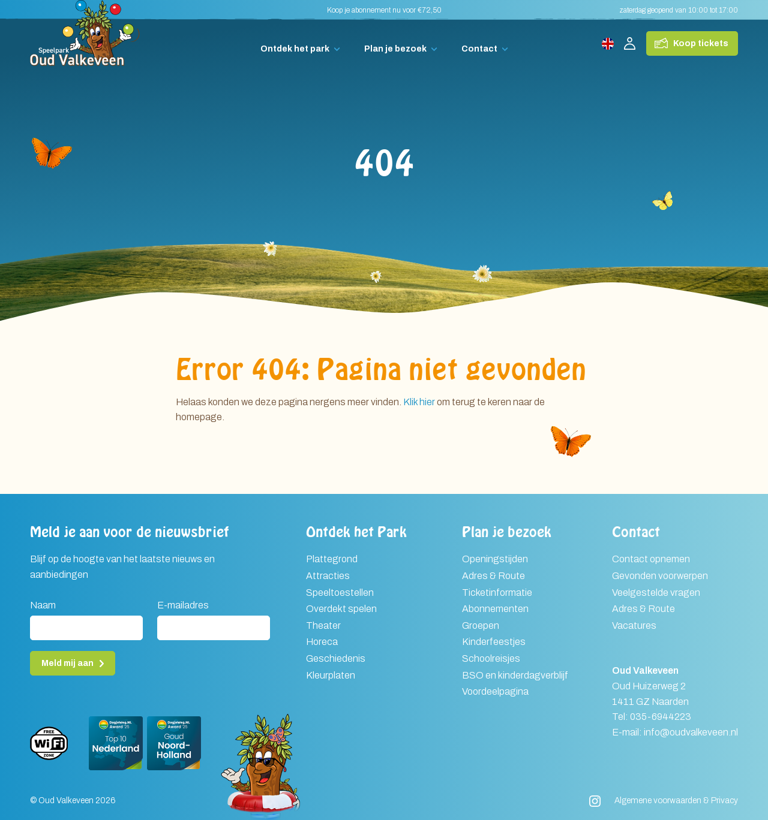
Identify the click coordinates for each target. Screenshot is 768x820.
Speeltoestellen (340, 592)
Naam (43, 605)
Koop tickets (700, 43)
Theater (323, 625)
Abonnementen (495, 609)
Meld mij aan (67, 663)
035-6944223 (660, 717)
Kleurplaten (330, 675)
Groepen (480, 625)
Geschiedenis (335, 658)
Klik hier (419, 402)
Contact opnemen (651, 559)
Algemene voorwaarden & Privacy (676, 800)
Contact (479, 48)
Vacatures (634, 625)
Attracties (328, 576)
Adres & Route (493, 576)
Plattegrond (332, 559)
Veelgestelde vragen (656, 592)
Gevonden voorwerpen (660, 576)
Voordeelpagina (495, 691)
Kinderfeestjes (494, 642)
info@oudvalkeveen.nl (691, 732)
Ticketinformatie (497, 592)
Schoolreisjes (491, 658)
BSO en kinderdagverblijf (515, 675)
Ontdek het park (294, 48)
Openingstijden (495, 559)
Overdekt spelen (341, 609)
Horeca (322, 642)
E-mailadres (183, 605)
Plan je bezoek (395, 48)
